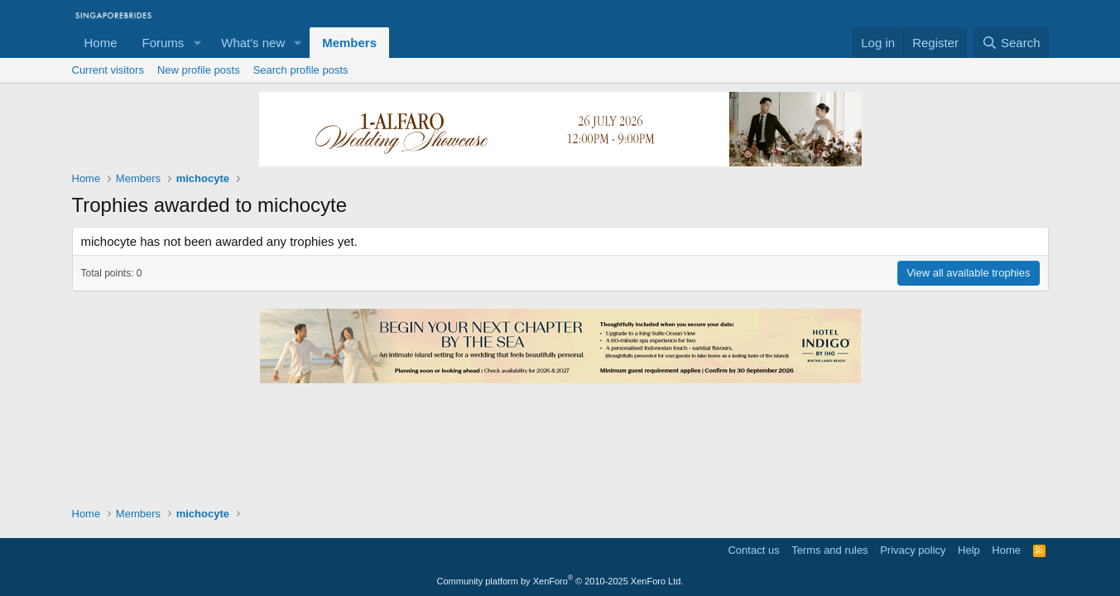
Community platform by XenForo (560, 581)
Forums (163, 43)
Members (349, 43)
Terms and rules (829, 550)
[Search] (1011, 42)
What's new (253, 43)
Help (969, 550)
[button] (197, 42)
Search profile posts (300, 70)
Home (101, 43)
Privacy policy (912, 550)
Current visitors (108, 70)
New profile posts (198, 70)
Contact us (753, 550)
